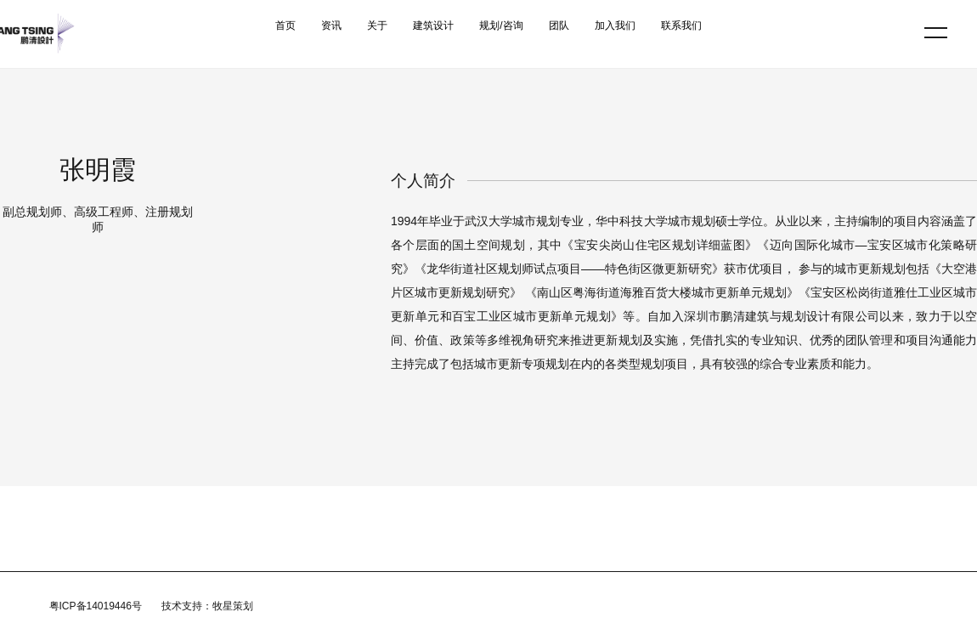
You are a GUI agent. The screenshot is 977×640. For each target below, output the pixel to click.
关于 (377, 25)
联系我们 (681, 25)
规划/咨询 (500, 25)
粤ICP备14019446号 (95, 606)
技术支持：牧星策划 (207, 606)
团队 (559, 25)
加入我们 (615, 25)
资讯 (331, 25)
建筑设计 (433, 25)
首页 (285, 25)
